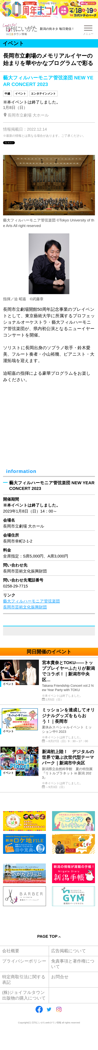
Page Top (47, 936)
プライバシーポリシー (24, 961)
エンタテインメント (43, 93)
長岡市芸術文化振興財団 (25, 607)
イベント (20, 93)
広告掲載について (68, 950)
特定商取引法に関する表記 (23, 979)
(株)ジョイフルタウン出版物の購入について (24, 995)
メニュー (88, 33)
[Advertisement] (49, 917)
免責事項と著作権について (72, 964)
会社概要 (10, 950)
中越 (7, 93)
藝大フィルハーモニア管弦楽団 (31, 601)
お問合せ (60, 976)
